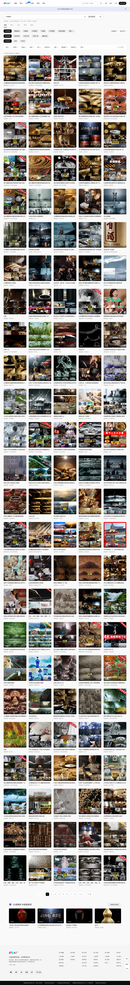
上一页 (40, 894)
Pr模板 (43, 31)
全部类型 (7, 31)
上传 (115, 3)
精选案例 (95, 966)
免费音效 (84, 959)
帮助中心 (118, 962)
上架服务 (107, 956)
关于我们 (118, 956)
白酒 (21, 21)
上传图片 (72, 956)
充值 (110, 3)
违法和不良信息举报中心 (101, 983)
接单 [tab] (25, 25)
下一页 (89, 894)
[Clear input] (85, 17)
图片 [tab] (12, 25)
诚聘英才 (118, 959)
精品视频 (61, 959)
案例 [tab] (32, 25)
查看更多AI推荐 (114, 904)
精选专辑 (61, 962)
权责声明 (118, 966)
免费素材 (61, 966)
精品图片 (72, 959)
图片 (21, 3)
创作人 (106, 962)
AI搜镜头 (95, 959)
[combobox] (15, 3)
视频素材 (17, 31)
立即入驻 (84, 966)
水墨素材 (29, 21)
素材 (24, 21)
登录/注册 (122, 3)
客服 (127, 964)
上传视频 (61, 956)
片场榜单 (95, 962)
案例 (38, 3)
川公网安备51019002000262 (63, 983)
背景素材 (34, 21)
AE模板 (26, 31)
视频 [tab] (5, 25)
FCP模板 (51, 31)
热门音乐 (84, 956)
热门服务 (107, 959)
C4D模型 (34, 31)
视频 (15, 3)
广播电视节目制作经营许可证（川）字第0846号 (82, 983)
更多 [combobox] (43, 3)
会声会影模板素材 (14, 21)
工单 (127, 968)
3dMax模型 (61, 31)
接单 (32, 3)
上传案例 (95, 956)
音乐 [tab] (18, 25)
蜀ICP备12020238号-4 (50, 983)
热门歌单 (84, 962)
